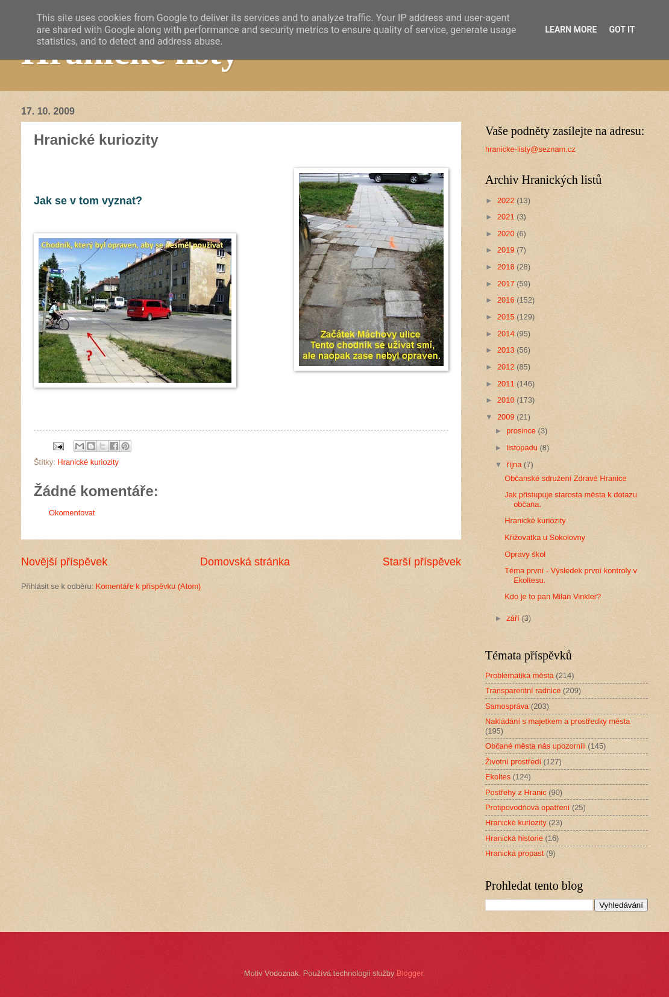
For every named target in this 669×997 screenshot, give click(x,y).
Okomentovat (72, 512)
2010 (507, 399)
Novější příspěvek (64, 562)
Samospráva (507, 706)
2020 (507, 233)
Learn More (571, 29)
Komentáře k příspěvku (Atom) (148, 586)
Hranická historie (514, 838)
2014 (507, 333)
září (513, 618)
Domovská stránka (245, 562)
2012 (507, 366)
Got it (622, 29)
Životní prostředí (513, 761)
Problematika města (519, 675)
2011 (507, 383)
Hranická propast (514, 853)
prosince (522, 430)
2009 (507, 416)
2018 (507, 266)
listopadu (522, 447)
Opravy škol (524, 554)
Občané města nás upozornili (535, 745)
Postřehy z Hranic (516, 792)
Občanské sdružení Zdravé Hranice (565, 478)
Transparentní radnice (523, 690)
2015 (507, 316)
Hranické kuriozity (88, 462)
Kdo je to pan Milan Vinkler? (552, 596)
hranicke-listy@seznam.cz (530, 149)
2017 (507, 283)
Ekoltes (497, 776)
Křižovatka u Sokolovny (544, 537)
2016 (507, 299)
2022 (507, 200)
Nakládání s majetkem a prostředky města (557, 721)
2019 (507, 249)
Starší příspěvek (422, 562)
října (515, 464)
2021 (507, 216)
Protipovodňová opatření (527, 807)
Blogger (410, 973)
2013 (507, 349)
